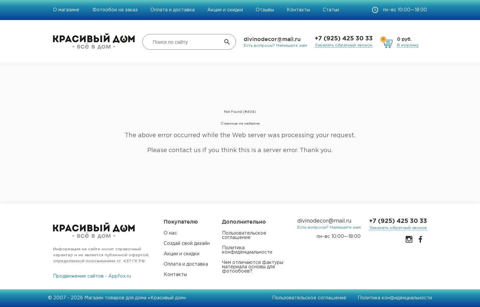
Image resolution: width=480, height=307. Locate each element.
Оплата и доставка (172, 10)
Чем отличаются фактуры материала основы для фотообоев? (252, 267)
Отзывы (265, 10)
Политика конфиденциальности (247, 250)
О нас (170, 233)
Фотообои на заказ (115, 10)
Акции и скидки (225, 10)
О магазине (67, 10)
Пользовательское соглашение (244, 235)
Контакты (298, 10)
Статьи (331, 10)
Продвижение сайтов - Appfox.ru (92, 276)
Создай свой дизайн (187, 244)
